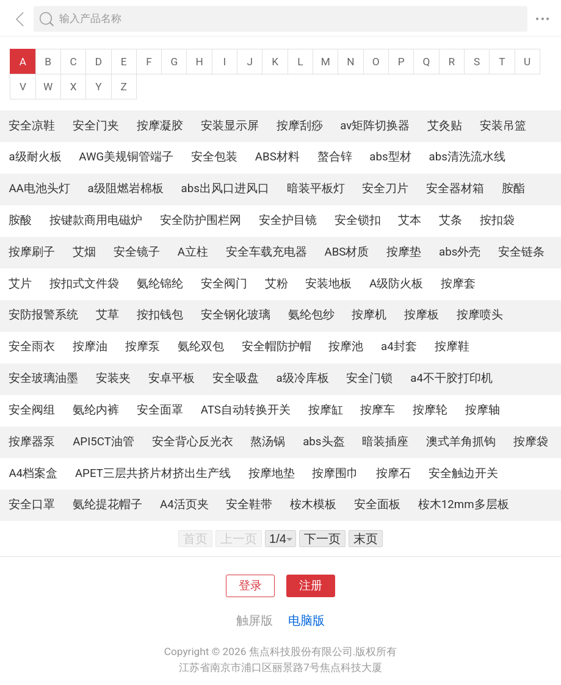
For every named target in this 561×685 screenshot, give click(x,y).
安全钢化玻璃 (235, 314)
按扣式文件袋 (84, 283)
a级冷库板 (303, 378)
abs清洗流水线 (467, 156)
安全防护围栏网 (200, 220)
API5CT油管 (103, 441)
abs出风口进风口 (225, 188)
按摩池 (345, 346)
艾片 (20, 283)
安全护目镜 (288, 220)
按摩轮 (430, 410)
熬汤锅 (267, 441)
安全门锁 (369, 378)
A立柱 (193, 252)
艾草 (107, 314)
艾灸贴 (444, 125)
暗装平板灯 (316, 188)
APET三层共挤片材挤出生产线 (153, 473)
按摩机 (369, 314)
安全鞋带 (249, 504)
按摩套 (458, 283)
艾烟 (84, 252)
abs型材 (390, 156)
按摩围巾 (335, 473)
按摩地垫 (271, 473)
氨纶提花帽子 (107, 504)
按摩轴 (482, 410)
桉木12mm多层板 (463, 504)
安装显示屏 (230, 125)
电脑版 (306, 620)
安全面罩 (160, 410)
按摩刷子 (32, 252)
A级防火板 (396, 283)
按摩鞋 (452, 346)
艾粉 (276, 283)
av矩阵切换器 (375, 125)
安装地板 (328, 283)
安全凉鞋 (32, 125)
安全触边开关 (463, 473)
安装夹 (113, 378)
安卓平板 (171, 378)
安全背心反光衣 (192, 441)
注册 (310, 585)
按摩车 (377, 410)
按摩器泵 (32, 441)
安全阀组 (32, 410)
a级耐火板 (35, 156)
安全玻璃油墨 (43, 378)
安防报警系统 (43, 314)
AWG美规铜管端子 (126, 156)
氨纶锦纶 (160, 283)
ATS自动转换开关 (246, 410)
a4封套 (399, 346)
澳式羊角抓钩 (461, 441)
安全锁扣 (358, 220)
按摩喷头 (480, 314)
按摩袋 (530, 441)
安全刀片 (385, 188)
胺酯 (513, 188)
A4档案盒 (33, 473)
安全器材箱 (455, 188)
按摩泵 (142, 346)
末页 (365, 538)
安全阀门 (224, 283)
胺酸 (20, 220)
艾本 (409, 220)
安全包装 (214, 156)
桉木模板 (313, 504)
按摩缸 (325, 410)
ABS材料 (277, 156)
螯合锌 (334, 156)
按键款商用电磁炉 (95, 220)
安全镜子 (137, 252)
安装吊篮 (503, 125)
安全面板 (377, 504)
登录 (250, 585)
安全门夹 (96, 125)
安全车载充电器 (266, 252)
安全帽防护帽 (276, 346)
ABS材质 (347, 252)
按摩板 (421, 314)
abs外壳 (459, 252)
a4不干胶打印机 (451, 378)
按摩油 (90, 346)
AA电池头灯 (39, 188)
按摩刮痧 (300, 125)
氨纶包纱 (311, 314)
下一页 (322, 538)
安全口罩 (32, 504)
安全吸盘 (235, 378)
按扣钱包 (160, 314)
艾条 (450, 220)
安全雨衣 (32, 346)
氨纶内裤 (96, 410)
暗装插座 (385, 441)
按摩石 (393, 473)
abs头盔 (323, 441)
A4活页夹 (184, 504)
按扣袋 (497, 220)
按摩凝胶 (160, 125)
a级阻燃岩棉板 (126, 188)
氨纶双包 (201, 346)
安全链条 (521, 252)
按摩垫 (403, 252)
